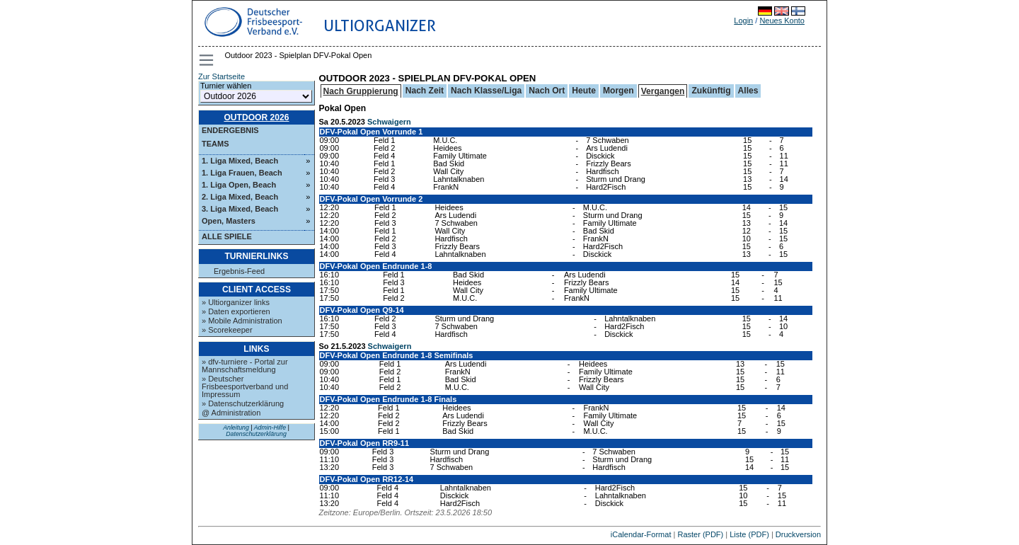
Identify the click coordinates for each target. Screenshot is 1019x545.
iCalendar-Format (641, 534)
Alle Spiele (227, 236)
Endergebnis (230, 130)
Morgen (618, 91)
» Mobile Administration (242, 320)
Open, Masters (228, 221)
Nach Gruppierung (360, 91)
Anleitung (236, 427)
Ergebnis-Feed (239, 271)
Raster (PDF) (700, 534)
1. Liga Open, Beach (239, 184)
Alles (748, 91)
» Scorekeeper (227, 330)
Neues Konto (782, 20)
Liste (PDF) (749, 534)
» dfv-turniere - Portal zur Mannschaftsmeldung (245, 365)
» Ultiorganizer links (236, 302)
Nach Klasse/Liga (486, 91)
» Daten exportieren (236, 311)
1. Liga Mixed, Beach (240, 160)
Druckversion (798, 534)
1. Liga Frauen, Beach (242, 172)
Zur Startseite (221, 76)
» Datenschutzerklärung (243, 403)
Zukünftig (710, 91)
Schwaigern (389, 121)
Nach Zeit (424, 91)
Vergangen (663, 91)
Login (743, 20)
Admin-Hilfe (270, 427)
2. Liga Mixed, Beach (240, 197)
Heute (584, 91)
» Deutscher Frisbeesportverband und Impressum (245, 386)
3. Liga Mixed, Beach (240, 209)
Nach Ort (547, 91)
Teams (215, 143)
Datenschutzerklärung (256, 433)
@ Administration (231, 412)
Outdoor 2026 (256, 117)
